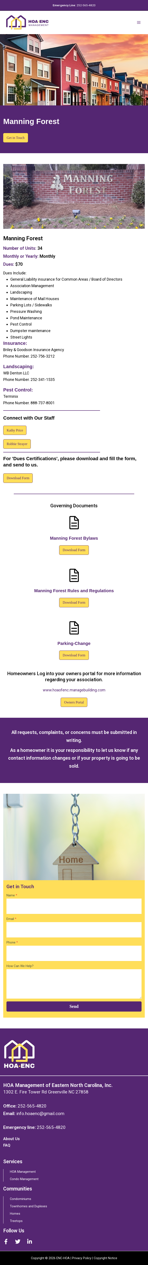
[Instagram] (29, 1241)
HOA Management (23, 1172)
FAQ (6, 1145)
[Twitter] (17, 1241)
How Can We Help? (20, 966)
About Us (11, 1138)
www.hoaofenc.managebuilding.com (74, 690)
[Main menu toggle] (139, 23)
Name (11, 895)
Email (11, 919)
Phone (12, 942)
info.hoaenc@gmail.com (40, 1113)
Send (74, 1006)
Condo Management (24, 1179)
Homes (15, 1214)
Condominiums (20, 1199)
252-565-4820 (86, 5)
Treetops (16, 1221)
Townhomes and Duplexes (28, 1206)
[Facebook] (6, 1241)
